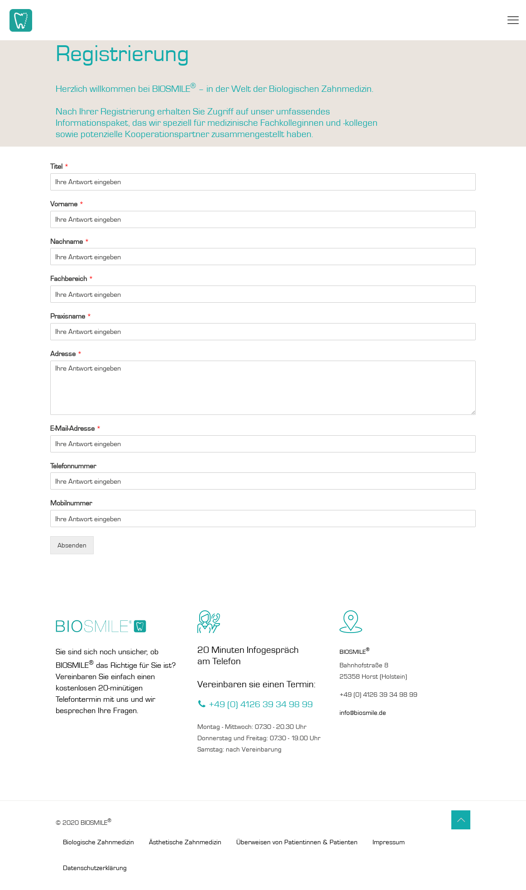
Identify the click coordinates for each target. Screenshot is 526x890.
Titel (59, 166)
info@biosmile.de (363, 713)
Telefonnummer (73, 466)
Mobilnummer (71, 503)
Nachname (69, 241)
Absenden (71, 545)
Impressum (389, 842)
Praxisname (70, 316)
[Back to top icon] (460, 819)
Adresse (66, 353)
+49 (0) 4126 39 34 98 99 (378, 694)
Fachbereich (71, 278)
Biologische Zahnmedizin (98, 842)
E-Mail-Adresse (75, 428)
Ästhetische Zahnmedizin (185, 842)
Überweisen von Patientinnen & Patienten (297, 842)
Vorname (67, 204)
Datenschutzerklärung (95, 868)
